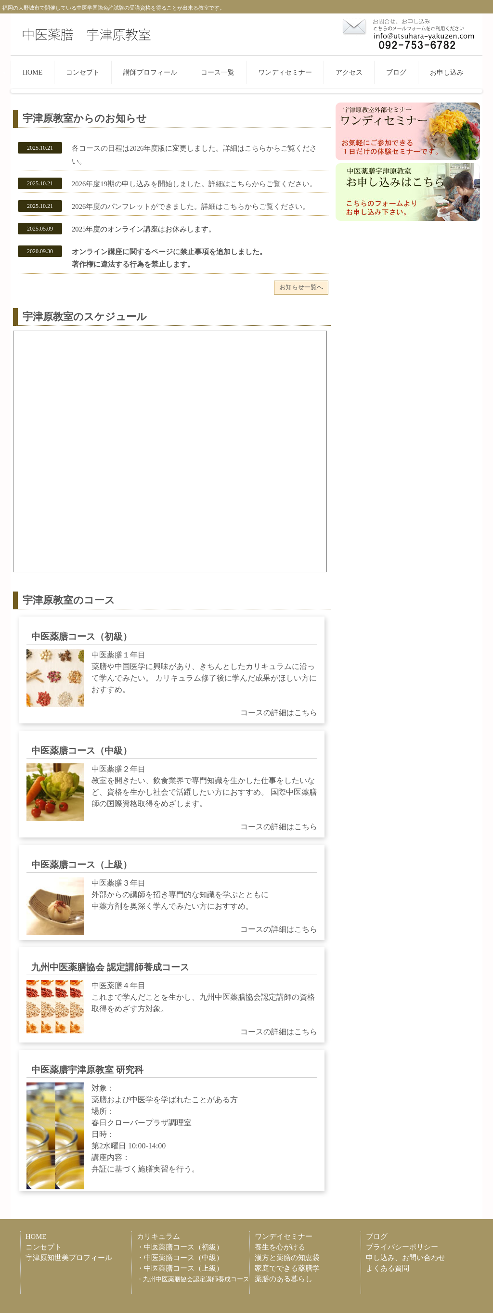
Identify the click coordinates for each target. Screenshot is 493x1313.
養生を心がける (280, 1247)
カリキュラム (158, 1236)
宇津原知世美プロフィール (69, 1258)
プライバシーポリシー (402, 1247)
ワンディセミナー (285, 72)
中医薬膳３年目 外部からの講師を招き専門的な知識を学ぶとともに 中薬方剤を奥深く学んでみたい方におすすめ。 (171, 906)
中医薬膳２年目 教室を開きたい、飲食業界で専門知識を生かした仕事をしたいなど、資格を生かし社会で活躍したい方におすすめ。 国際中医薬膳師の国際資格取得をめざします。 (171, 798)
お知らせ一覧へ (301, 287)
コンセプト (83, 72)
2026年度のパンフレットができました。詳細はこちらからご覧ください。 (191, 206)
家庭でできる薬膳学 (287, 1268)
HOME (32, 72)
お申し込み (447, 72)
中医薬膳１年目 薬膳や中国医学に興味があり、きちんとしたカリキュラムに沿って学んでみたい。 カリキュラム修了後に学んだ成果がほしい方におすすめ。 (171, 684)
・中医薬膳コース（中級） (180, 1258)
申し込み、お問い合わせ (405, 1258)
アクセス (349, 72)
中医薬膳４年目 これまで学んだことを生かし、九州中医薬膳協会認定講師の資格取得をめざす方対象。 (171, 1009)
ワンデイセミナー (283, 1236)
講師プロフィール (150, 72)
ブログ (396, 72)
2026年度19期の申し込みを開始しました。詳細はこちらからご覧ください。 (194, 184)
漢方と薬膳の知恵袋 (287, 1258)
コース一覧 (217, 72)
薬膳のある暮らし (283, 1279)
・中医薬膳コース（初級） (180, 1247)
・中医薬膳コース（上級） (180, 1268)
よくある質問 (387, 1268)
